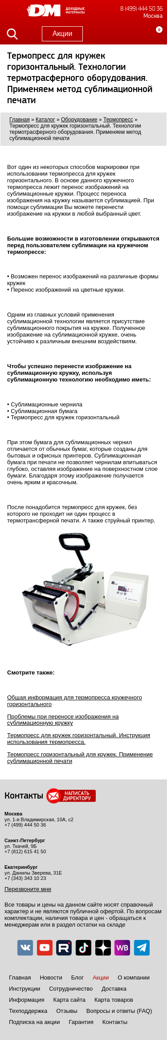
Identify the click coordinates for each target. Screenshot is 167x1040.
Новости (51, 977)
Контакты (114, 1022)
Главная (20, 977)
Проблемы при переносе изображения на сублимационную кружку (63, 720)
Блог (77, 977)
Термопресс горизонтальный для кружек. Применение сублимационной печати (80, 757)
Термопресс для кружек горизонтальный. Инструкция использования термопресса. (78, 738)
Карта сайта (69, 999)
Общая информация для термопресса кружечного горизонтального (74, 700)
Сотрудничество (71, 988)
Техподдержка (28, 1011)
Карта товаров (113, 999)
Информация (27, 999)
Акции (63, 33)
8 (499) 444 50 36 (141, 8)
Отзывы (66, 1011)
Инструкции (24, 988)
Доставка (114, 988)
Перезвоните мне (27, 889)
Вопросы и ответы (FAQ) (119, 1011)
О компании (134, 977)
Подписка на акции (34, 1022)
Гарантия (81, 1022)
